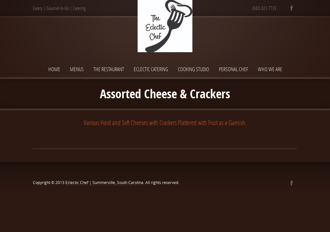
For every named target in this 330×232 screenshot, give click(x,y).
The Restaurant (108, 69)
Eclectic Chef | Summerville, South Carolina (104, 182)
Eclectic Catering (151, 69)
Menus (77, 69)
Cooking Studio (193, 69)
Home (54, 69)
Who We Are (270, 69)
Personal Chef (233, 69)
